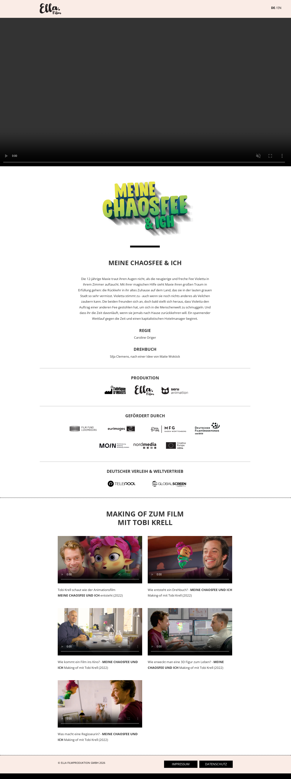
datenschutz (216, 764)
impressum (180, 764)
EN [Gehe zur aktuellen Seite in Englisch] (279, 8)
